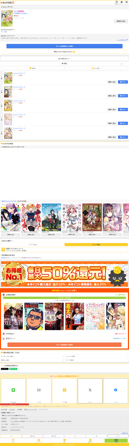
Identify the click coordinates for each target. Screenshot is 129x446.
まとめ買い (96, 68)
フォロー (90, 402)
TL (75, 436)
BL (96, 436)
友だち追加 (13, 402)
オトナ (118, 436)
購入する (123, 82)
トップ (11, 436)
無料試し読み (121, 21)
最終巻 (32, 68)
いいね (115, 402)
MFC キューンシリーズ (9, 201)
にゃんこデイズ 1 (19, 73)
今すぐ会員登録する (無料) (64, 46)
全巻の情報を (64, 58)
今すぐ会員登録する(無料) (64, 345)
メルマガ (39, 402)
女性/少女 (32, 436)
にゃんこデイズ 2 (19, 87)
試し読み (113, 82)
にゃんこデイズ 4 (19, 114)
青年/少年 (53, 436)
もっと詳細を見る (122, 40)
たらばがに (21, 13)
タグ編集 (4, 31)
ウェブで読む (96, 244)
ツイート (3, 369)
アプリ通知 (64, 402)
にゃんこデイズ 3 (19, 100)
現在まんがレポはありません (64, 52)
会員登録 (3, 257)
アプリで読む (33, 244)
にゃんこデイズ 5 (19, 128)
